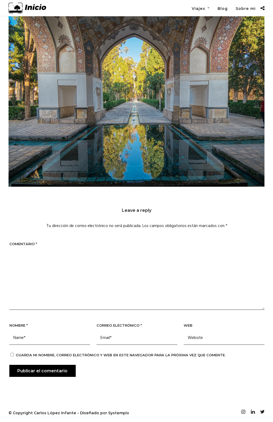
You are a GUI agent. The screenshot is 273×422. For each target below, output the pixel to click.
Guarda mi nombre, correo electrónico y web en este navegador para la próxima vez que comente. (121, 355)
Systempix (118, 413)
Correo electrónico (119, 325)
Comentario (23, 244)
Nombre (18, 325)
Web (188, 325)
